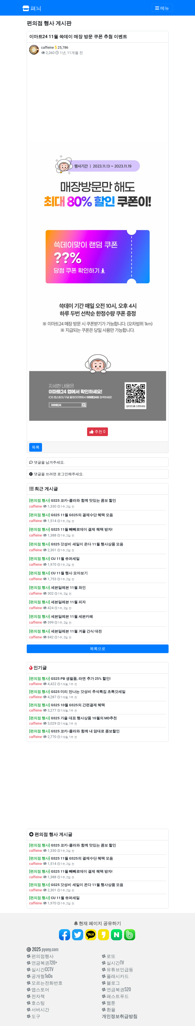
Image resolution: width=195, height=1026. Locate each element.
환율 (109, 1009)
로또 (109, 956)
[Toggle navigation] (162, 8)
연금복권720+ (42, 962)
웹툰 (109, 1002)
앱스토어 (38, 989)
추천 (97, 431)
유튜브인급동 (118, 969)
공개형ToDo (40, 976)
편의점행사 (40, 956)
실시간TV (113, 962)
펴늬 (32, 8)
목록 (36, 447)
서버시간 (38, 1009)
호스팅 (36, 1002)
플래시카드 (115, 976)
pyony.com (50, 949)
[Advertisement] (97, 99)
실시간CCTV (40, 969)
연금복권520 (116, 989)
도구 (34, 1016)
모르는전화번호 (45, 982)
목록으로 (97, 648)
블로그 (111, 982)
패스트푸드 (115, 996)
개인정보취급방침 (119, 1016)
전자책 (36, 996)
